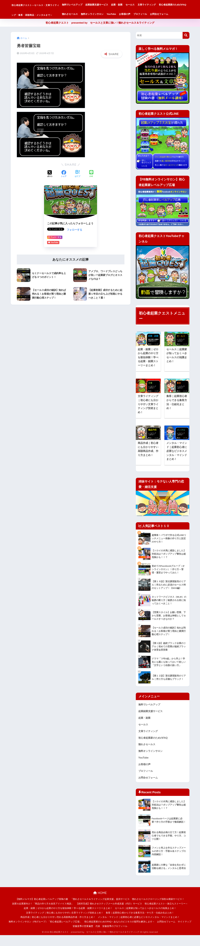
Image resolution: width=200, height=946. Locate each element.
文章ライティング (166, 4)
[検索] (186, 44)
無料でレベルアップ (91, 4)
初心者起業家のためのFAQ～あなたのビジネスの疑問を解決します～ (119, 932)
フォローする (74, 238)
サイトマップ (184, 932)
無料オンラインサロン (141, 14)
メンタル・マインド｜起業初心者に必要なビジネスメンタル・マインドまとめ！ (139, 928)
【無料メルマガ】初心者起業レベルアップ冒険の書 (42, 910)
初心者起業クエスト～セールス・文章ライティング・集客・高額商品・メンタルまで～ (45, 14)
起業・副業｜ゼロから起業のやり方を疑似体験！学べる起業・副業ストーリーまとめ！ (68, 919)
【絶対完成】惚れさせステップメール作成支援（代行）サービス (109, 914)
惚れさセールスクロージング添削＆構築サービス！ (158, 910)
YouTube (160, 14)
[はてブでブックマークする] (77, 183)
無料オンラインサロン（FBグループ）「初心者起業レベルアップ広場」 (45, 932)
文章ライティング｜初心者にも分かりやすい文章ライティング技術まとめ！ (64, 923)
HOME (100, 904)
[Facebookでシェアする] (63, 183)
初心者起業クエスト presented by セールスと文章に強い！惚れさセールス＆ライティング (100, 32)
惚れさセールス (119, 14)
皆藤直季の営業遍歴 (83, 937)
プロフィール (87, 23)
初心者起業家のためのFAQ (94, 14)
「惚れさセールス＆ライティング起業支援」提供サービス (100, 910)
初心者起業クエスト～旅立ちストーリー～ (166, 914)
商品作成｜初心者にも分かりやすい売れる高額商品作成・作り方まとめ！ (57, 928)
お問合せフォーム (107, 23)
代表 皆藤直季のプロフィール (111, 937)
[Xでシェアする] (50, 183)
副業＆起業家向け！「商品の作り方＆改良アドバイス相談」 (43, 914)
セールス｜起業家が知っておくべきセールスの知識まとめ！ (145, 919)
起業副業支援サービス (115, 4)
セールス (149, 4)
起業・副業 (135, 4)
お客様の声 (174, 14)
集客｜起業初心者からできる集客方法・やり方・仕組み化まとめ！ (140, 923)
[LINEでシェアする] (91, 183)
